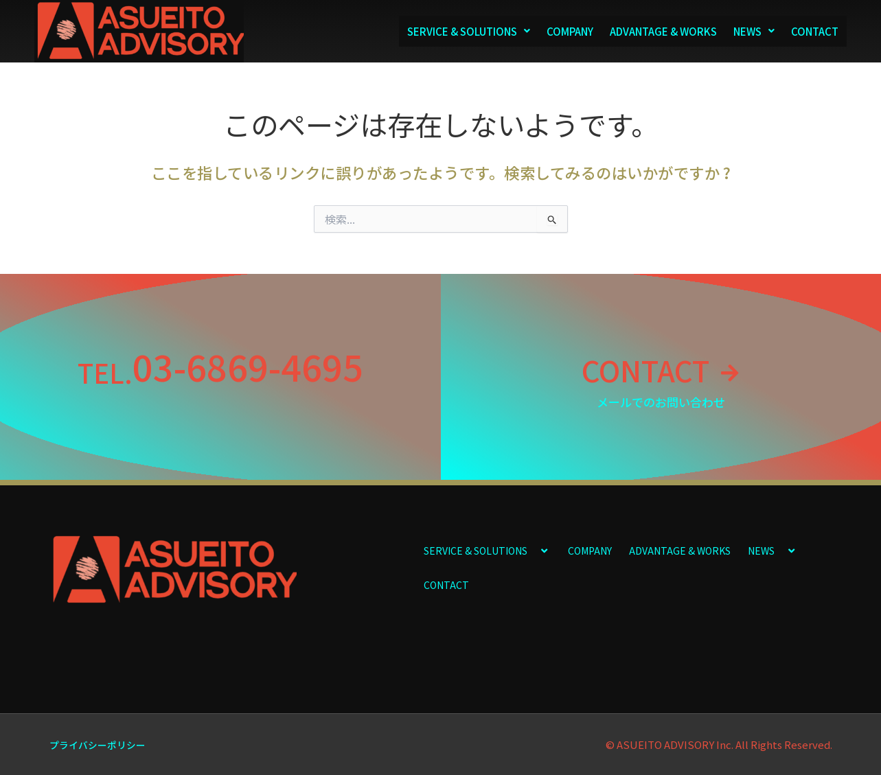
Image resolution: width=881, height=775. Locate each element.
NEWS (754, 31)
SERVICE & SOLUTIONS (468, 31)
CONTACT (814, 31)
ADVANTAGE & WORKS (663, 31)
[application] (533, 550)
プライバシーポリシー (100, 744)
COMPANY (570, 31)
